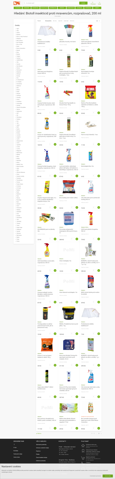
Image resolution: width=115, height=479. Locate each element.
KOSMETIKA (35, 8)
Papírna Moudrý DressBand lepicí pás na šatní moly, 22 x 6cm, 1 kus (67, 136)
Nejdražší (60, 20)
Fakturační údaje (17, 454)
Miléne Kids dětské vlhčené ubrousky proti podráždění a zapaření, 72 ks (67, 420)
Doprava (38, 451)
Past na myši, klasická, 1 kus (89, 134)
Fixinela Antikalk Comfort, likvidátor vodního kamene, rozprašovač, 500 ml (45, 294)
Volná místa (16, 457)
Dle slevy (55, 20)
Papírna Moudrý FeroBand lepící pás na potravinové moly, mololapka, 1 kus (68, 73)
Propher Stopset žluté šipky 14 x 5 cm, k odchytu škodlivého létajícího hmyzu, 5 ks (47, 199)
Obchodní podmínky (41, 444)
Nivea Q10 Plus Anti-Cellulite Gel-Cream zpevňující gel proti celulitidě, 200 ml (68, 388)
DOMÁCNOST (70, 8)
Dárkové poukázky (41, 460)
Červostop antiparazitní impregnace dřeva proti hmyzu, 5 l (68, 231)
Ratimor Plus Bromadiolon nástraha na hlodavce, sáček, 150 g (89, 104)
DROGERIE (26, 8)
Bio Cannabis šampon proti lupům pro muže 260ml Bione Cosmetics (89, 420)
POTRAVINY (88, 8)
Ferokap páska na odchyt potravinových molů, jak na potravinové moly (45, 325)
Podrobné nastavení (95, 476)
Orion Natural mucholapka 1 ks (68, 292)
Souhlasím (108, 476)
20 (99, 433)
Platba (37, 454)
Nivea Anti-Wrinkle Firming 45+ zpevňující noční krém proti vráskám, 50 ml (68, 357)
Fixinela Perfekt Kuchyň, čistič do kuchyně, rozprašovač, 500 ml (46, 104)
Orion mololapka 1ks (65, 261)
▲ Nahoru (38, 433)
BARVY (97, 8)
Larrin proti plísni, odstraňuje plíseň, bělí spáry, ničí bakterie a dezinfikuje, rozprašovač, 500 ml (68, 167)
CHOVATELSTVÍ (44, 8)
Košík (100, 3)
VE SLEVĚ (17, 8)
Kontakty (15, 450)
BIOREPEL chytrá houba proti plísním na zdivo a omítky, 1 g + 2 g (90, 357)
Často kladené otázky (41, 457)
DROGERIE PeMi (18, 441)
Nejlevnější (66, 20)
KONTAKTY (62, 441)
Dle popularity (48, 20)
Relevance (72, 20)
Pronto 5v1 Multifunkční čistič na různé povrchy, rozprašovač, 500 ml (47, 136)
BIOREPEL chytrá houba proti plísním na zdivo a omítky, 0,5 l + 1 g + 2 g (90, 262)
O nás (15, 447)
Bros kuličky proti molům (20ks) (68, 197)
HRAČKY (62, 8)
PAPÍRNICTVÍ (53, 8)
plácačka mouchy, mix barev (67, 41)
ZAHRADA (79, 8)
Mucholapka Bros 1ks (87, 166)
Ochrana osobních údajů (42, 448)
